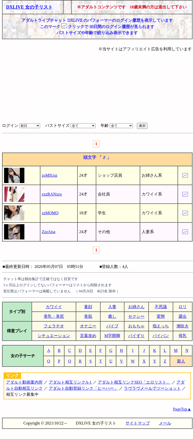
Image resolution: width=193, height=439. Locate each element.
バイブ (112, 326)
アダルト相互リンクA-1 (70, 382)
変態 (161, 316)
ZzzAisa (48, 232)
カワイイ (54, 307)
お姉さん (136, 307)
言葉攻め (88, 336)
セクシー (136, 316)
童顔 (88, 307)
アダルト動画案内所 (24, 382)
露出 (183, 316)
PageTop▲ (182, 409)
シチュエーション (54, 336)
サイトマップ (137, 423)
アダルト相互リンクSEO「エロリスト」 (134, 382)
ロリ (183, 307)
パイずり (136, 336)
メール (165, 423)
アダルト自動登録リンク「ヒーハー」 (83, 388)
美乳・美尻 (54, 316)
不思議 (161, 307)
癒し (112, 316)
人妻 (112, 307)
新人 (181, 361)
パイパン (161, 336)
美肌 (88, 316)
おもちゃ (136, 326)
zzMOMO (50, 213)
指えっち (161, 326)
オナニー (88, 326)
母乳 (183, 336)
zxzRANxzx (52, 194)
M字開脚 (112, 336)
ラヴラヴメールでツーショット (152, 388)
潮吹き (182, 326)
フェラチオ (54, 326)
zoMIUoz (49, 175)
